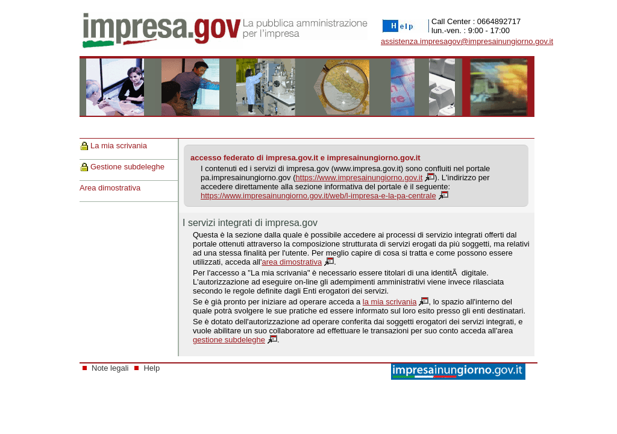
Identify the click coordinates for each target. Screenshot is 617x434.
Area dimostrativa (110, 187)
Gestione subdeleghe (127, 166)
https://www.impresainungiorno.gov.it (359, 177)
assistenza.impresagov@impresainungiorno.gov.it (467, 41)
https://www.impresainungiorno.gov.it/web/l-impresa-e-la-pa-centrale (318, 195)
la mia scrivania (390, 301)
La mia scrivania (118, 145)
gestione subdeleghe (229, 339)
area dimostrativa (292, 261)
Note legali (110, 368)
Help (151, 368)
